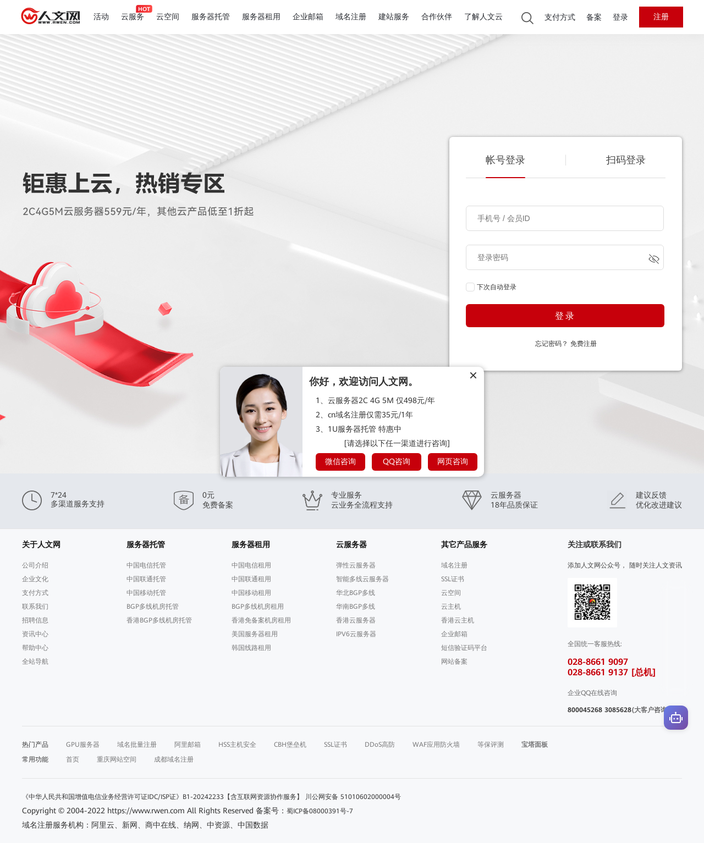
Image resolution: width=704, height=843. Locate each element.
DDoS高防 (380, 744)
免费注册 (583, 344)
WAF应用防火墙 (436, 744)
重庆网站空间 (116, 759)
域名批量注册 (137, 744)
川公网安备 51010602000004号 (353, 797)
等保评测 (490, 744)
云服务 (132, 17)
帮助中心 (35, 648)
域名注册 (351, 17)
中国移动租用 (251, 593)
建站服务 (393, 17)
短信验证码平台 (464, 648)
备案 (594, 17)
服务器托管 (210, 17)
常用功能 (35, 759)
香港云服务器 (356, 620)
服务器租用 (261, 17)
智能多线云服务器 (362, 579)
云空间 (167, 17)
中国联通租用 (251, 579)
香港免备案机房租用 (261, 620)
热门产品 (35, 744)
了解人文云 (483, 17)
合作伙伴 (436, 17)
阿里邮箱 (187, 744)
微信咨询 (340, 461)
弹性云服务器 (356, 565)
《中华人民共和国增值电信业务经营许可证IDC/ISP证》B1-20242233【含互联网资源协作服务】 (162, 797)
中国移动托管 (146, 593)
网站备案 (454, 661)
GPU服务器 (83, 744)
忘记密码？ (551, 344)
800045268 (585, 710)
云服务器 (351, 544)
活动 (101, 17)
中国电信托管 (146, 565)
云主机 (451, 606)
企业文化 (35, 579)
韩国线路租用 (251, 648)
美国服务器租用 (255, 634)
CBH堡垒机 (290, 744)
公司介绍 (35, 565)
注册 (661, 17)
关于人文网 (41, 544)
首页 (72, 759)
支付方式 (559, 17)
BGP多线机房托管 (153, 606)
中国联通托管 (146, 579)
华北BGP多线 (355, 593)
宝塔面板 (534, 744)
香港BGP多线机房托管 (159, 620)
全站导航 (35, 661)
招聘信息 (35, 620)
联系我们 (35, 606)
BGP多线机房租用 (258, 606)
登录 (620, 17)
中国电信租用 (251, 565)
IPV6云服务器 (356, 634)
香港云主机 (457, 620)
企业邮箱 (308, 17)
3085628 (617, 710)
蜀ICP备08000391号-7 (320, 811)
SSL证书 (452, 579)
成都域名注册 (174, 759)
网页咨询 (452, 461)
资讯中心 (35, 634)
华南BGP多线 (355, 606)
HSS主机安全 (237, 744)
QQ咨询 (396, 461)
